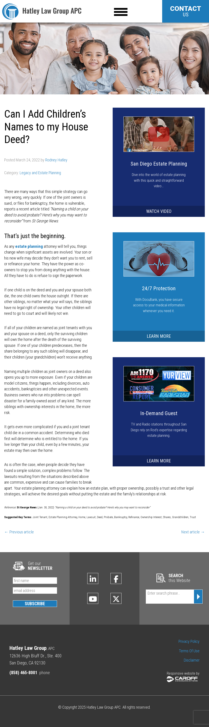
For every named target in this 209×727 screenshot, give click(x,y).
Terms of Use (189, 651)
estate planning (29, 246)
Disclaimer (192, 660)
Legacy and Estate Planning (40, 172)
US (185, 11)
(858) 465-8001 (23, 672)
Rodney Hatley (56, 160)
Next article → (193, 531)
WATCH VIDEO (158, 211)
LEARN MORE (159, 336)
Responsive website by (183, 676)
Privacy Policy (189, 641)
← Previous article (19, 531)
